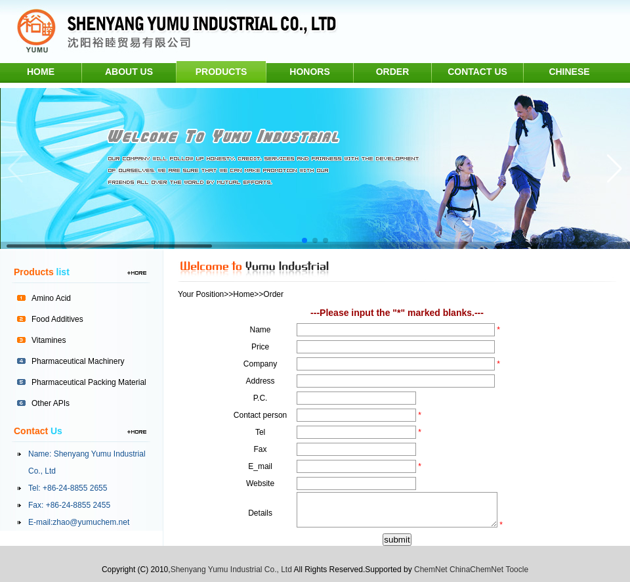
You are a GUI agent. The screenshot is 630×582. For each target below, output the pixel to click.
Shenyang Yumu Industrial (100, 454)
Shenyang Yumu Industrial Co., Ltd (231, 569)
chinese (569, 71)
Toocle (516, 569)
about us (129, 71)
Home (243, 294)
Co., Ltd (42, 471)
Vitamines (49, 340)
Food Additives (57, 319)
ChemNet (431, 569)
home (40, 71)
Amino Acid (51, 298)
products (221, 71)
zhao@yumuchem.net (90, 522)
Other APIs (51, 403)
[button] (304, 240)
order (393, 71)
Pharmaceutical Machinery (78, 361)
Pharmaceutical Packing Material (89, 382)
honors (309, 71)
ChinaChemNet (476, 569)
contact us (477, 71)
